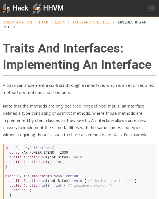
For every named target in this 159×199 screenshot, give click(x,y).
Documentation (17, 22)
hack (43, 22)
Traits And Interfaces (91, 22)
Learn (60, 22)
